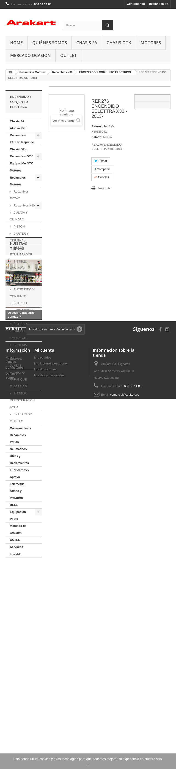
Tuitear (100, 161)
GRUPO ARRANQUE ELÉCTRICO (18, 379)
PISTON (19, 226)
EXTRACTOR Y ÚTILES (21, 418)
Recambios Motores (18, 181)
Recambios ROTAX (19, 195)
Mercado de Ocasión (18, 529)
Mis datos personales (49, 719)
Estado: (96, 137)
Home (16, 42)
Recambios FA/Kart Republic (22, 139)
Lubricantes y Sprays (19, 473)
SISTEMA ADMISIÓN (18, 265)
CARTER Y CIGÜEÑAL (19, 237)
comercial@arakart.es (124, 739)
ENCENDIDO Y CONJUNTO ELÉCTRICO (22, 296)
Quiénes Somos (49, 42)
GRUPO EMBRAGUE (18, 334)
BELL (14, 504)
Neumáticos (18, 449)
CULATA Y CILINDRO (19, 216)
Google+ (101, 177)
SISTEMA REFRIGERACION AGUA (22, 400)
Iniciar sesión (158, 3)
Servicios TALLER (16, 550)
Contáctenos (136, 3)
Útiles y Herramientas (19, 459)
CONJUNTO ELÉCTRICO (20, 279)
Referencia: (99, 126)
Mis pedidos (42, 702)
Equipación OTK (21, 163)
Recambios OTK (21, 156)
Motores (150, 42)
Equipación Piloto (18, 515)
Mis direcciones (45, 713)
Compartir (102, 169)
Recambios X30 (24, 205)
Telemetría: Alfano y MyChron (17, 490)
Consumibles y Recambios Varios (20, 435)
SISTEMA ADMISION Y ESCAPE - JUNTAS (18, 355)
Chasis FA (86, 42)
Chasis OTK (119, 42)
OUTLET (68, 55)
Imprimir (104, 188)
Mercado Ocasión (30, 55)
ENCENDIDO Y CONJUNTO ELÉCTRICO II (22, 317)
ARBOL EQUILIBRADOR (21, 251)
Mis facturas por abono (50, 708)
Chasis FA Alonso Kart (18, 125)
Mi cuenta (44, 694)
